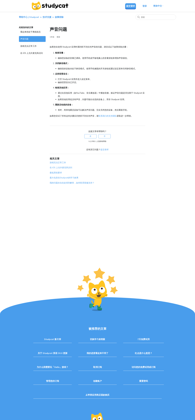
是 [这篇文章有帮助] (90, 136)
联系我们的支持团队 (107, 116)
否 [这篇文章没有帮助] (104, 136)
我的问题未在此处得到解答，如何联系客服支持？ (72, 182)
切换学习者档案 (97, 339)
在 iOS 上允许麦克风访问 (31, 53)
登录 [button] (144, 6)
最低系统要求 (56, 172)
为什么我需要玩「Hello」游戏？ (52, 367)
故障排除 (59, 17)
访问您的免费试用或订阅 (143, 367)
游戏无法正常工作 (28, 46)
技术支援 (47, 17)
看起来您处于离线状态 (30, 32)
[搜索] (155, 17)
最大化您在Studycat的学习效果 (64, 177)
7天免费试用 (143, 339)
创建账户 (97, 381)
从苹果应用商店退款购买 (97, 395)
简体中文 (158, 6)
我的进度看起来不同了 (97, 353)
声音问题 (24, 39)
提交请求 (130, 6)
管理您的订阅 (52, 381)
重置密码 (143, 381)
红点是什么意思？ (143, 353)
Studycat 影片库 (52, 339)
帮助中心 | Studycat (29, 17)
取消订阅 (97, 367)
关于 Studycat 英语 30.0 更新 (52, 353)
